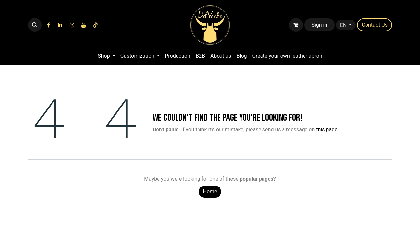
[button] (35, 25)
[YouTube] (83, 25)
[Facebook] (48, 25)
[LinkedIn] (60, 25)
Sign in (319, 25)
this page (326, 130)
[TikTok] (95, 25)
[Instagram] (72, 25)
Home (210, 191)
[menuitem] (106, 56)
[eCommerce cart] (296, 25)
